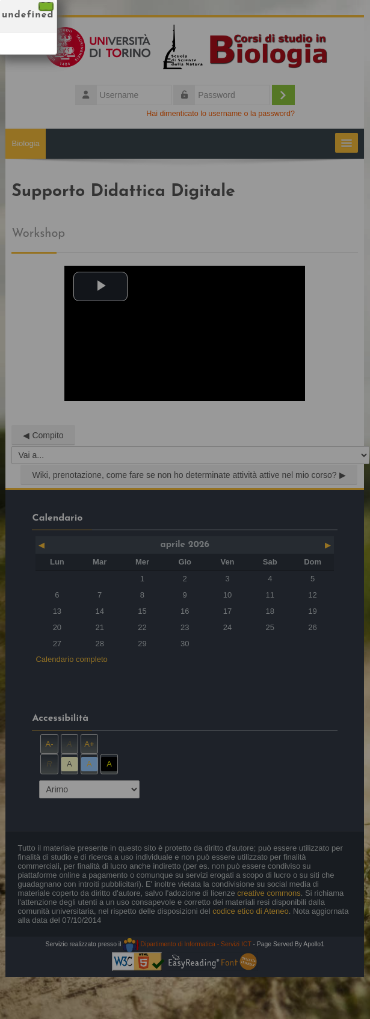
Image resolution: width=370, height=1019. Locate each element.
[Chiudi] (46, 6)
